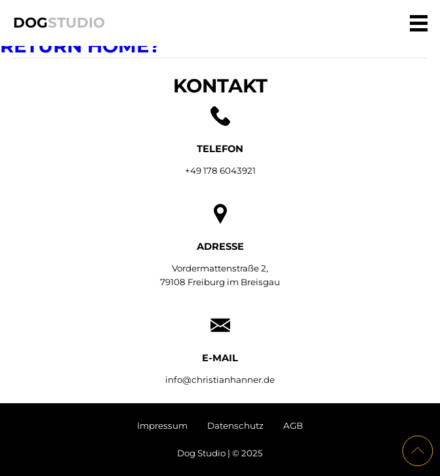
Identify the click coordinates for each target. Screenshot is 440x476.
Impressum (162, 425)
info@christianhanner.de (220, 379)
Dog (59, 22)
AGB (293, 425)
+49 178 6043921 (220, 170)
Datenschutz (235, 425)
